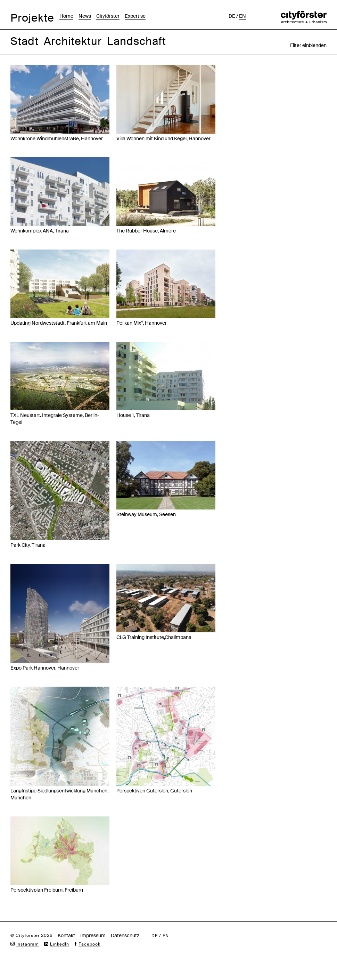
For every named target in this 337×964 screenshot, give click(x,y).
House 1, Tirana (133, 415)
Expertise (135, 16)
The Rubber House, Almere (146, 231)
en (242, 16)
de (232, 16)
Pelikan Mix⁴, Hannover (141, 323)
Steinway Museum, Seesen (146, 514)
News (85, 16)
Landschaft (136, 41)
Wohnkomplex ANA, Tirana (39, 231)
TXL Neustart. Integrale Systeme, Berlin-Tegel (54, 418)
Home (66, 16)
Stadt (24, 41)
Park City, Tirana (28, 545)
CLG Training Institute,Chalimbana (153, 637)
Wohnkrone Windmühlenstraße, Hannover (56, 138)
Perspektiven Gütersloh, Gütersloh (154, 790)
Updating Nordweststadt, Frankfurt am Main (58, 323)
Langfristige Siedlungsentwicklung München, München (59, 794)
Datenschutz (125, 935)
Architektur (73, 41)
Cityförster (108, 16)
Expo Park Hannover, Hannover (44, 668)
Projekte (32, 17)
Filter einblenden (308, 45)
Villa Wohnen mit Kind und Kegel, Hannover (163, 138)
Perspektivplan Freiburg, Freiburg (46, 890)
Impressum (93, 935)
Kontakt (66, 935)
